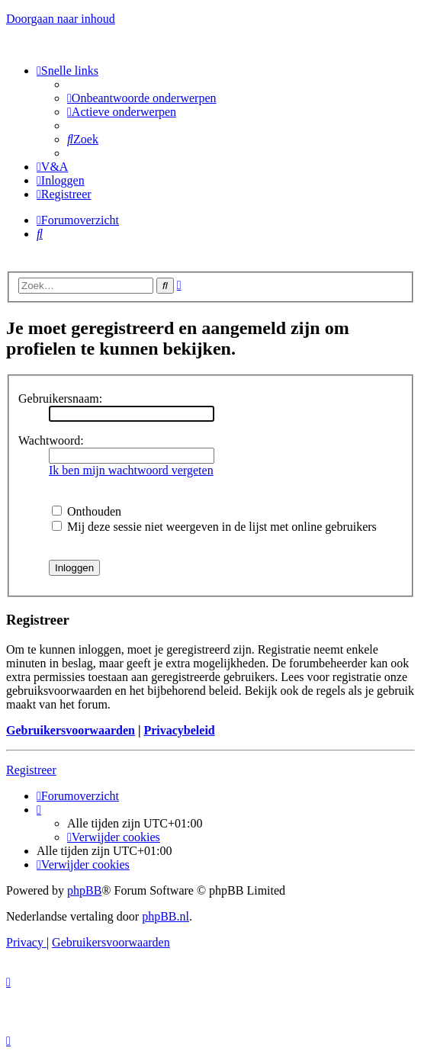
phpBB (84, 890)
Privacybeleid (178, 730)
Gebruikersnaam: (60, 398)
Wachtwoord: (51, 440)
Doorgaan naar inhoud (60, 18)
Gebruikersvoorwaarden (70, 730)
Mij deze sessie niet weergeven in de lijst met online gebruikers (214, 526)
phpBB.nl (165, 916)
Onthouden (86, 511)
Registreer (31, 769)
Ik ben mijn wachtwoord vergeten (131, 470)
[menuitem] (142, 98)
